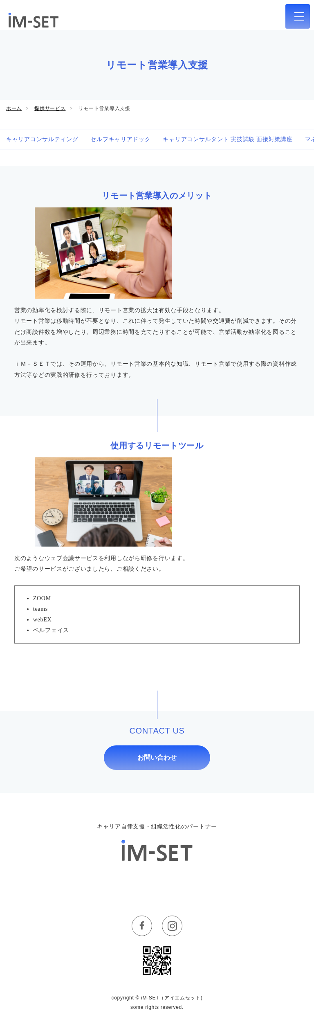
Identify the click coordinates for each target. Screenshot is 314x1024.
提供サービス (49, 108)
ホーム (14, 108)
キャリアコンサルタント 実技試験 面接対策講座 (227, 139)
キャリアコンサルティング (42, 139)
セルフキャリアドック (120, 139)
